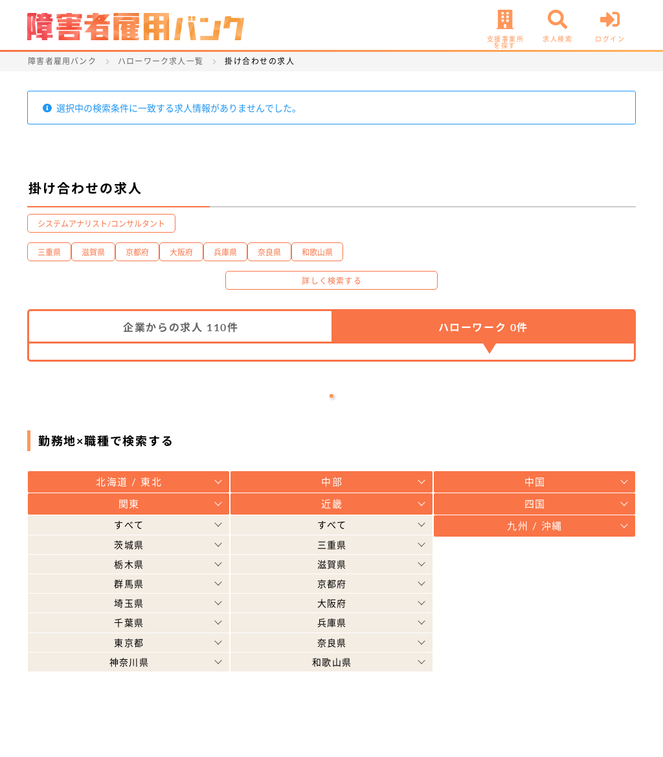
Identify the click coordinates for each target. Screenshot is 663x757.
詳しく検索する (331, 281)
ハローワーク (483, 327)
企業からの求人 (180, 327)
